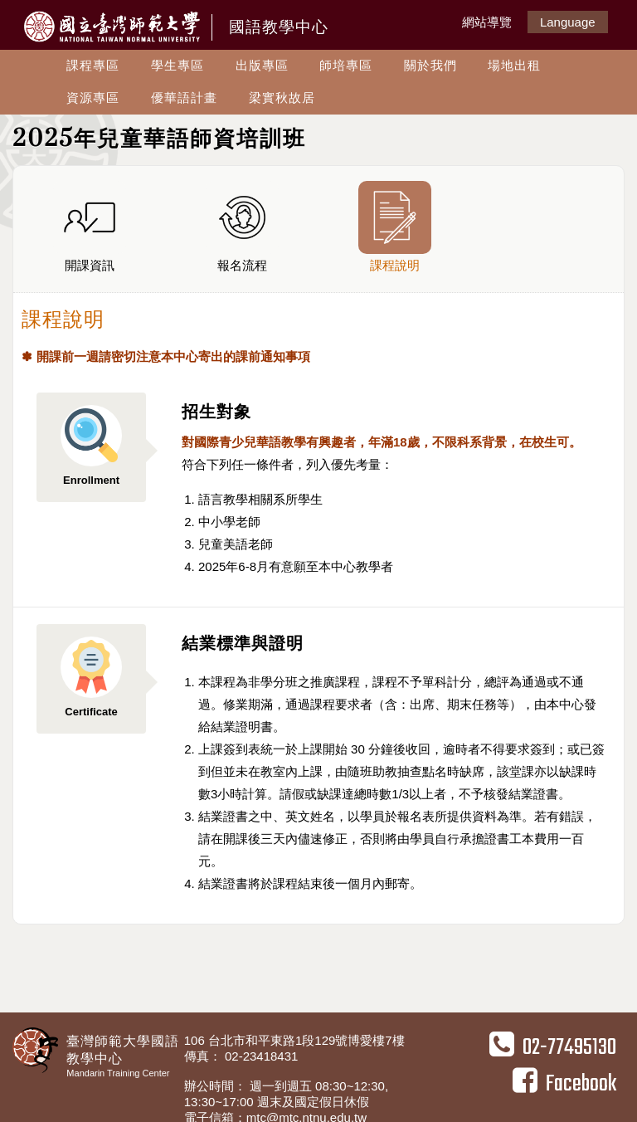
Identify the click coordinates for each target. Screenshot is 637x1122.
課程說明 (394, 226)
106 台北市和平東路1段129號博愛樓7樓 (296, 1040)
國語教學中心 (278, 27)
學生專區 (177, 65)
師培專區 (345, 65)
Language (568, 22)
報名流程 (242, 226)
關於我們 (430, 65)
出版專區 (262, 65)
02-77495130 (552, 1047)
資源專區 (92, 97)
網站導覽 (487, 22)
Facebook (564, 1084)
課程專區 (92, 65)
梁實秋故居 (282, 97)
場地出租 (514, 65)
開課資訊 (89, 226)
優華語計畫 (184, 97)
